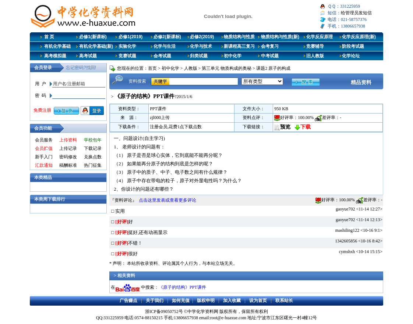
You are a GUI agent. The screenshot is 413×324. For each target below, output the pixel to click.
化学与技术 (201, 46)
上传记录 (68, 148)
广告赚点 (128, 300)
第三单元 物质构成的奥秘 (226, 68)
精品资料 (361, 82)
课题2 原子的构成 (273, 68)
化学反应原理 (319, 36)
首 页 (49, 36)
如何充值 (181, 300)
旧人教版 (315, 55)
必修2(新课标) (167, 36)
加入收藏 (232, 300)
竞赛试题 (127, 55)
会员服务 (44, 140)
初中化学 (232, 55)
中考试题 (270, 55)
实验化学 (127, 46)
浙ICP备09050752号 (164, 311)
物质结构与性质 (239, 36)
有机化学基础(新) (96, 46)
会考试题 (162, 55)
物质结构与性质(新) (280, 36)
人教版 (190, 68)
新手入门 (44, 156)
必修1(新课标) (93, 36)
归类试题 (199, 55)
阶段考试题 (353, 46)
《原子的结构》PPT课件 (182, 287)
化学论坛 (351, 55)
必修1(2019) (130, 36)
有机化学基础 (57, 46)
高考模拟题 (55, 55)
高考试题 (88, 55)
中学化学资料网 (202, 311)
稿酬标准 (68, 165)
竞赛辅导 (315, 46)
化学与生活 (164, 46)
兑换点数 (93, 156)
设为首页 (258, 300)
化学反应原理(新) (359, 36)
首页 (152, 68)
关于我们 (154, 300)
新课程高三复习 (239, 46)
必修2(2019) (202, 36)
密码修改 (68, 156)
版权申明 (206, 300)
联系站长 (284, 300)
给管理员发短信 (356, 12)
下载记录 (93, 148)
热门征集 (93, 165)
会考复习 (270, 46)
